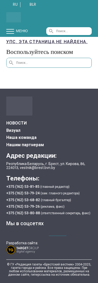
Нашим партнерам (25, 144)
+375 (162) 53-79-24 (23, 193)
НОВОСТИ (16, 123)
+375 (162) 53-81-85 (23, 186)
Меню (17, 31)
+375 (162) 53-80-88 (23, 213)
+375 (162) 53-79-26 (23, 206)
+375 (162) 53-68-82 (23, 200)
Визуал (13, 130)
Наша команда (21, 137)
